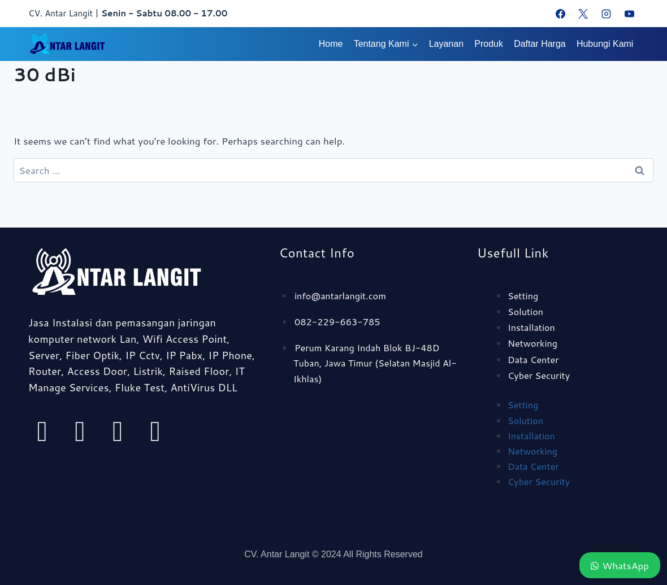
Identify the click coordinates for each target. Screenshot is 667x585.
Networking (534, 343)
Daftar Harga (540, 44)
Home (331, 44)
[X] (583, 13)
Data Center (534, 359)
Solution (526, 311)
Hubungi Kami (605, 44)
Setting (524, 295)
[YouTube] (629, 13)
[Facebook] (560, 13)
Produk (488, 44)
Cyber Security (540, 375)
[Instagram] (606, 13)
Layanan (446, 44)
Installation (532, 327)
